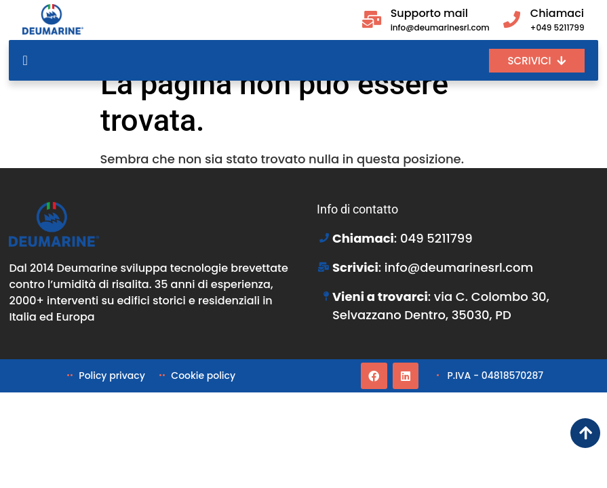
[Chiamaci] (511, 19)
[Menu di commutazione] (24, 60)
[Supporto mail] (372, 19)
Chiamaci (557, 13)
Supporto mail (429, 13)
